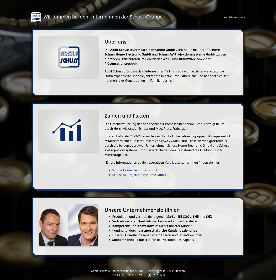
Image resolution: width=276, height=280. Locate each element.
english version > (234, 17)
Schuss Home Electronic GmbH (134, 170)
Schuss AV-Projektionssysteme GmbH (139, 175)
